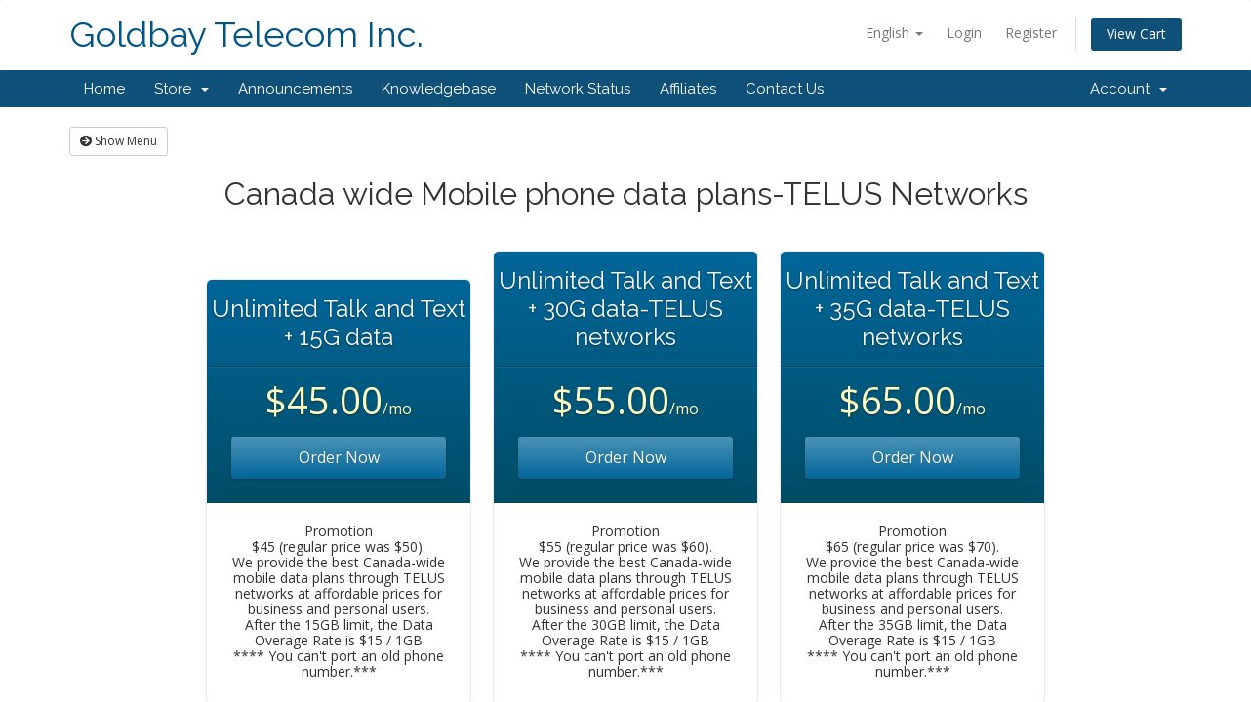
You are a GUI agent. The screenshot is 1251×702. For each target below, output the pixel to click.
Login (964, 32)
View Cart (1136, 33)
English (894, 32)
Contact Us (785, 89)
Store (181, 89)
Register (1031, 32)
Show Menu (118, 141)
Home (104, 89)
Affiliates (688, 89)
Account (1128, 89)
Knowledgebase (439, 89)
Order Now (339, 457)
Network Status (577, 89)
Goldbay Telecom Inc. (246, 35)
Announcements (295, 89)
